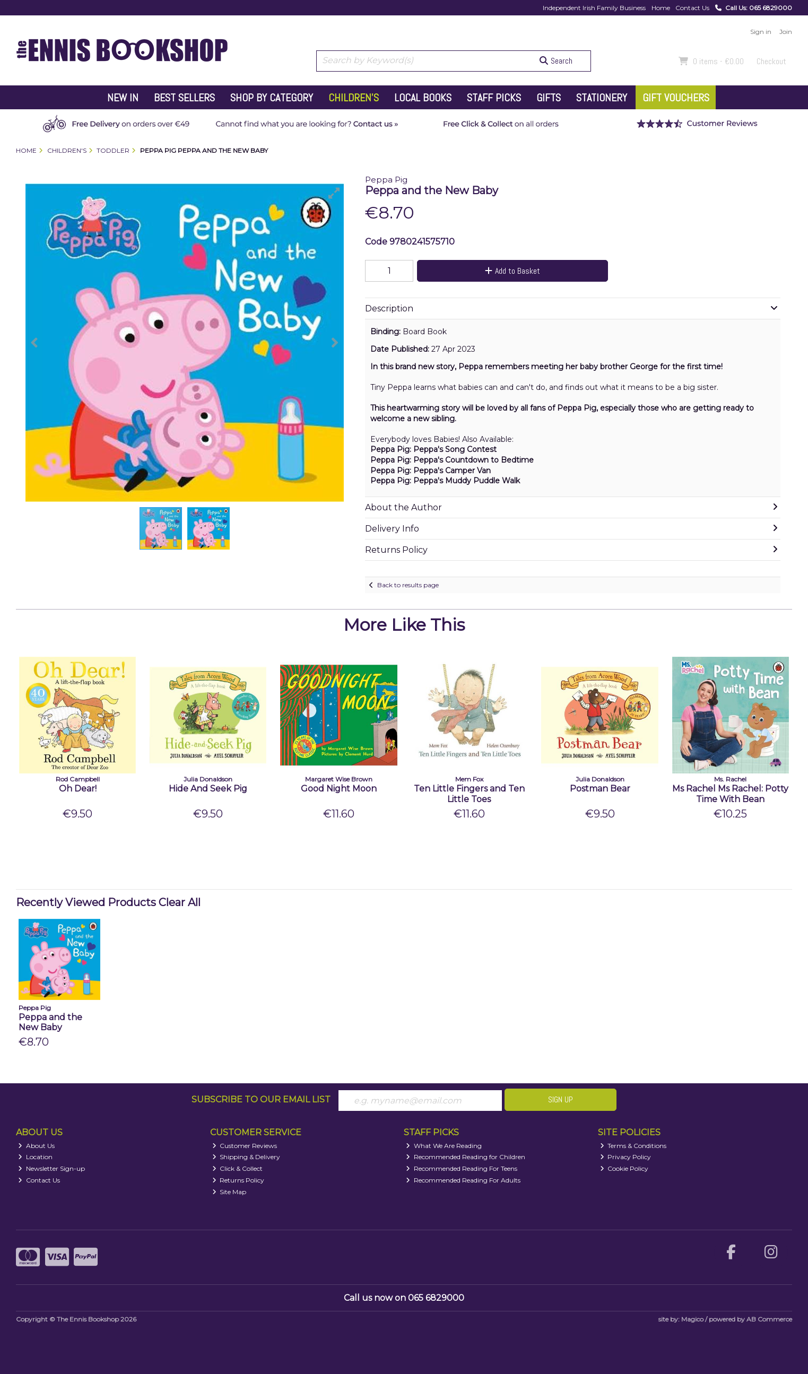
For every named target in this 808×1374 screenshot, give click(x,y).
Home (660, 8)
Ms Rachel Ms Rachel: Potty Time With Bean (730, 794)
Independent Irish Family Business (594, 8)
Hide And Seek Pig (208, 789)
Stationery (601, 98)
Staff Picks (494, 98)
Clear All (180, 902)
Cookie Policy (624, 1168)
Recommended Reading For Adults (463, 1180)
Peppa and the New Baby (50, 1022)
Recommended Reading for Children (465, 1157)
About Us (36, 1146)
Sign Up (560, 1099)
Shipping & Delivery (246, 1157)
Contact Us (692, 8)
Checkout (771, 61)
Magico (692, 1319)
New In (122, 98)
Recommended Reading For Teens (461, 1168)
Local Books (422, 98)
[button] (334, 193)
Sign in (760, 32)
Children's (353, 98)
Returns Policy (238, 1180)
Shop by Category (271, 98)
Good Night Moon (339, 789)
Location (35, 1157)
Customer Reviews (244, 1146)
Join (785, 32)
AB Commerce (769, 1319)
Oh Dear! (78, 789)
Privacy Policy (625, 1157)
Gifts (548, 98)
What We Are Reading (444, 1146)
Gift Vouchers (675, 98)
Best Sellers (184, 98)
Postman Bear (600, 789)
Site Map (229, 1192)
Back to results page (408, 585)
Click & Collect (237, 1168)
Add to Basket (511, 270)
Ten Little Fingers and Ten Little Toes (469, 794)
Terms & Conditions (633, 1146)
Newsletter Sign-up (51, 1168)
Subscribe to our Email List (261, 1099)
